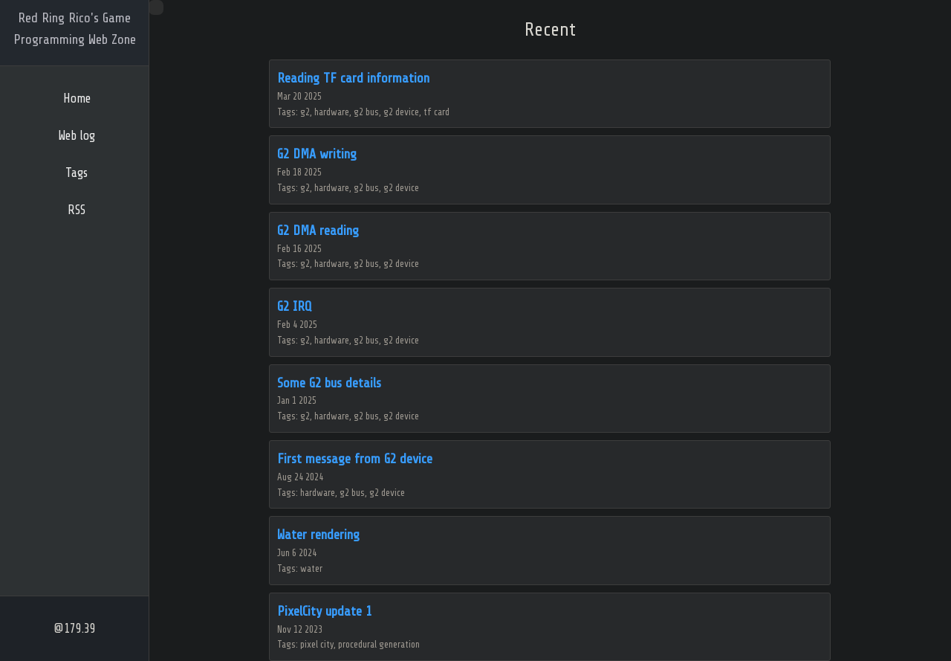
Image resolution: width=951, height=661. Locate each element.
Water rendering (318, 534)
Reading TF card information (353, 78)
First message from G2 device (354, 458)
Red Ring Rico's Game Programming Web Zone (74, 28)
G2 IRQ (294, 306)
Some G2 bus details (329, 382)
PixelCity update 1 (324, 611)
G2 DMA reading (318, 230)
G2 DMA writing (317, 153)
